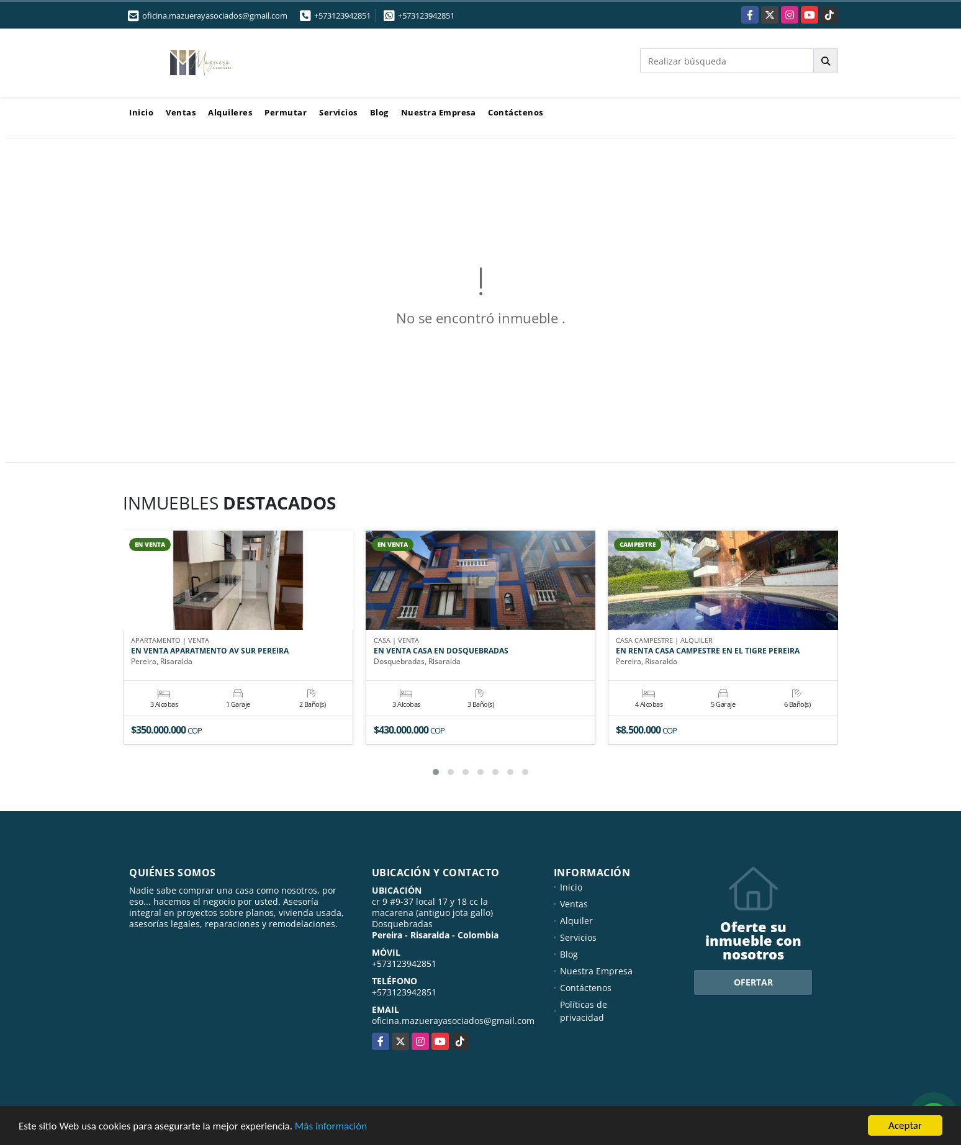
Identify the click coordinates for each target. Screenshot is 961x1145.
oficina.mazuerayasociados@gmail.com (453, 1020)
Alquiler (576, 921)
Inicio (141, 112)
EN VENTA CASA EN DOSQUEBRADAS (441, 651)
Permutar (285, 112)
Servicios (338, 112)
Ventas (181, 112)
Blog (379, 112)
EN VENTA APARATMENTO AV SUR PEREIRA (210, 651)
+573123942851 (342, 15)
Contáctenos (515, 112)
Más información (331, 1126)
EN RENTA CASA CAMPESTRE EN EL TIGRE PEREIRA (708, 651)
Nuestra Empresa (438, 112)
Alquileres (230, 112)
